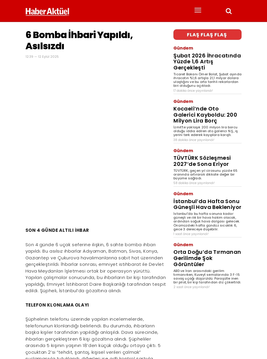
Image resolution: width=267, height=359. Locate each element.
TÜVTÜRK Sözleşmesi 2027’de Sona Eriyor (206, 126)
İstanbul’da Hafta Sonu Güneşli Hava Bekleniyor (203, 161)
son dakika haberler (64, 337)
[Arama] (236, 327)
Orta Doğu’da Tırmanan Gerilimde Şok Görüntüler (205, 205)
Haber (30, 337)
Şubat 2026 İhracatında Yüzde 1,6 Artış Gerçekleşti (204, 51)
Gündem (180, 45)
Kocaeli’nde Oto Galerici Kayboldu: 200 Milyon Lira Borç (206, 91)
